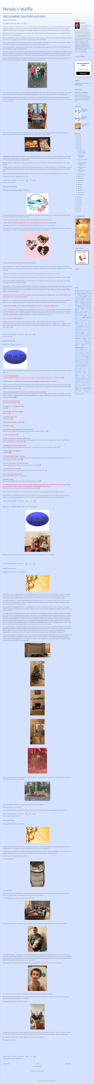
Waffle (76, 387)
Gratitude (83, 344)
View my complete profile (80, 51)
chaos (85, 322)
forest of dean (88, 336)
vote (90, 385)
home (90, 347)
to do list (80, 382)
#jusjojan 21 (78, 290)
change (81, 322)
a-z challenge (81, 302)
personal (80, 368)
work (76, 391)
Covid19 (13, 182)
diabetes (85, 329)
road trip (83, 378)
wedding (85, 388)
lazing (90, 352)
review (80, 378)
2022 (77, 144)
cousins (76, 326)
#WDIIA (89, 296)
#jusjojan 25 (88, 292)
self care (76, 379)
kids (77, 352)
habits (90, 344)
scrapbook (89, 378)
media (83, 356)
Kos (83, 352)
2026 (77, 136)
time (76, 382)
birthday (77, 315)
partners (89, 366)
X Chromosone (85, 391)
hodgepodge (9, 336)
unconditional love (78, 384)
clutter (89, 323)
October (80, 176)
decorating (89, 327)
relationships (89, 375)
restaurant (89, 376)
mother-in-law (82, 359)
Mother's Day (88, 359)
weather (80, 388)
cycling (87, 326)
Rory (86, 378)
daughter (77, 327)
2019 (77, 197)
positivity (85, 369)
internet (80, 350)
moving (76, 360)
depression (81, 329)
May (79, 186)
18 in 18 (42, 16)
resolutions (77, 376)
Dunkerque (77, 330)
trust (89, 382)
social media (87, 379)
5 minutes (85, 299)
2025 (77, 138)
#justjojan (83, 293)
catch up (84, 320)
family (82, 333)
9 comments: (21, 813)
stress (79, 381)
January (80, 194)
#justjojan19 (80, 295)
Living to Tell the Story (33, 846)
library (76, 353)
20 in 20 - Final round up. (12, 344)
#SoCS (85, 296)
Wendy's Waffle (18, 9)
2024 (77, 140)
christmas (8, 182)
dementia (76, 329)
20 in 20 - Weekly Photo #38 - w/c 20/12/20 (19, 507)
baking (90, 314)
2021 (77, 146)
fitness (76, 335)
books (76, 319)
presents (89, 369)
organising (81, 366)
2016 (77, 203)
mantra (83, 355)
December (80, 150)
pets (83, 368)
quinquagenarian (78, 372)
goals (81, 341)
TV (90, 382)
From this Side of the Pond (58, 215)
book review (86, 317)
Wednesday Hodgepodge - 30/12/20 (16, 190)
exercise (76, 333)
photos (86, 368)
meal (77, 356)
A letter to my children (81, 92)
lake (87, 352)
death (80, 327)
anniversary (86, 311)
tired (78, 382)
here (45, 431)
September (80, 178)
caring (80, 320)
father (85, 333)
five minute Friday (81, 335)
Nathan (87, 360)
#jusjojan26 (77, 293)
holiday (86, 347)
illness (86, 349)
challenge (76, 322)
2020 (77, 148)
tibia (90, 381)
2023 (77, 142)
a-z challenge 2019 (86, 305)
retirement (77, 378)
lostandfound (81, 353)
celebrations (89, 320)
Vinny (85, 385)
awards (76, 314)
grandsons (77, 344)
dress (90, 329)
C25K (90, 319)
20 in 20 (30, 16)
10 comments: (21, 180)
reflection (77, 375)
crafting (84, 326)
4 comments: (21, 334)
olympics (87, 363)
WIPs (90, 389)
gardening (85, 340)
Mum (80, 360)
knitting (80, 352)
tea (80, 381)
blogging (85, 315)
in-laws (90, 349)
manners (79, 355)
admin (86, 309)
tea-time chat (84, 381)
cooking (89, 324)
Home (5, 16)
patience (76, 368)
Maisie (76, 355)
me (75, 356)
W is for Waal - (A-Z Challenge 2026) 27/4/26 (85, 125)
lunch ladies (89, 353)
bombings (76, 317)
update (83, 384)
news (83, 362)
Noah (81, 363)
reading (89, 372)
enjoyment (77, 332)
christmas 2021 (84, 323)
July (79, 182)
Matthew (89, 355)
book (80, 317)
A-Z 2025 (86, 301)
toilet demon (85, 382)
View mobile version (37, 1066)
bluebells (89, 315)
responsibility (83, 376)
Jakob (86, 350)
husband (82, 349)
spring (76, 381)
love (85, 353)
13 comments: (21, 1056)
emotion (89, 330)
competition (81, 324)
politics (80, 369)
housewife (77, 349)
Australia (89, 312)
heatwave (83, 345)
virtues (88, 385)
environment (83, 332)
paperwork (86, 366)
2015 (77, 205)
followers (89, 335)
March (79, 190)
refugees (82, 375)
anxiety (90, 311)
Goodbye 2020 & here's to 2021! (15, 23)
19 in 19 (36, 16)
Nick (88, 362)
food (75, 336)
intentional (77, 350)
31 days (81, 299)
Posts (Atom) (41, 1071)
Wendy (83, 23)
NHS (85, 362)
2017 (77, 201)
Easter (81, 330)
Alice (90, 309)
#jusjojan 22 (84, 290)
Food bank (79, 336)
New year (80, 362)
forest (84, 336)
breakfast (80, 319)
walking (76, 388)
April (79, 188)
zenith (82, 394)
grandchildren (88, 341)
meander (80, 356)
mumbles (83, 360)
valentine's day (88, 384)
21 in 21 (23, 16)
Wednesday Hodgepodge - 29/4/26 (84, 118)
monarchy (77, 359)
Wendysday (80, 389)
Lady (85, 352)
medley (86, 356)
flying (87, 335)
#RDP (80, 296)
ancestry (81, 311)
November (80, 174)
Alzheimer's (77, 311)
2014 (77, 207)
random (84, 372)
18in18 (76, 298)
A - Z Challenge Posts (14, 16)
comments (77, 324)
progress (83, 370)
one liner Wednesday (82, 365)
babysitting (81, 314)
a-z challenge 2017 (83, 304)
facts (79, 333)
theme (88, 381)
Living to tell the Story (47, 597)
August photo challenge (81, 312)
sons (90, 379)
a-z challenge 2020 (79, 307)
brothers (87, 319)
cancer (76, 320)
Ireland (83, 350)
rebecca (76, 373)
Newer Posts (7, 1063)
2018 (77, 199)
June (79, 184)
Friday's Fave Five (15, 816)
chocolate (89, 322)
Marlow (86, 355)
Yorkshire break (84, 392)
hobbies (89, 345)
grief (87, 344)
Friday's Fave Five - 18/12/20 (14, 572)
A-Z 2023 (81, 301)
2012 (77, 211)
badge (86, 314)
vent (79, 385)
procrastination (78, 370)
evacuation (89, 332)
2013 (77, 209)
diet (88, 329)
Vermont (81, 385)
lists (78, 353)
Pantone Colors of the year (13, 295)
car (78, 320)
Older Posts (68, 1063)
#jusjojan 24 (80, 292)
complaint (85, 324)
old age (83, 363)
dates (90, 326)
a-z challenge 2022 (83, 308)
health (76, 345)
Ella (87, 330)
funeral (81, 340)
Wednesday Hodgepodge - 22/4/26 (84, 110)
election (84, 330)
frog (78, 340)
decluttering (84, 327)
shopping (82, 379)
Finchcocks (89, 333)
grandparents (18, 1058)
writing (79, 391)
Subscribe (83, 73)
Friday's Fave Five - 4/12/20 (13, 824)
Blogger (80, 315)
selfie (79, 379)
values (76, 385)
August (79, 180)
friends (76, 340)
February (80, 192)
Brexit (83, 319)
